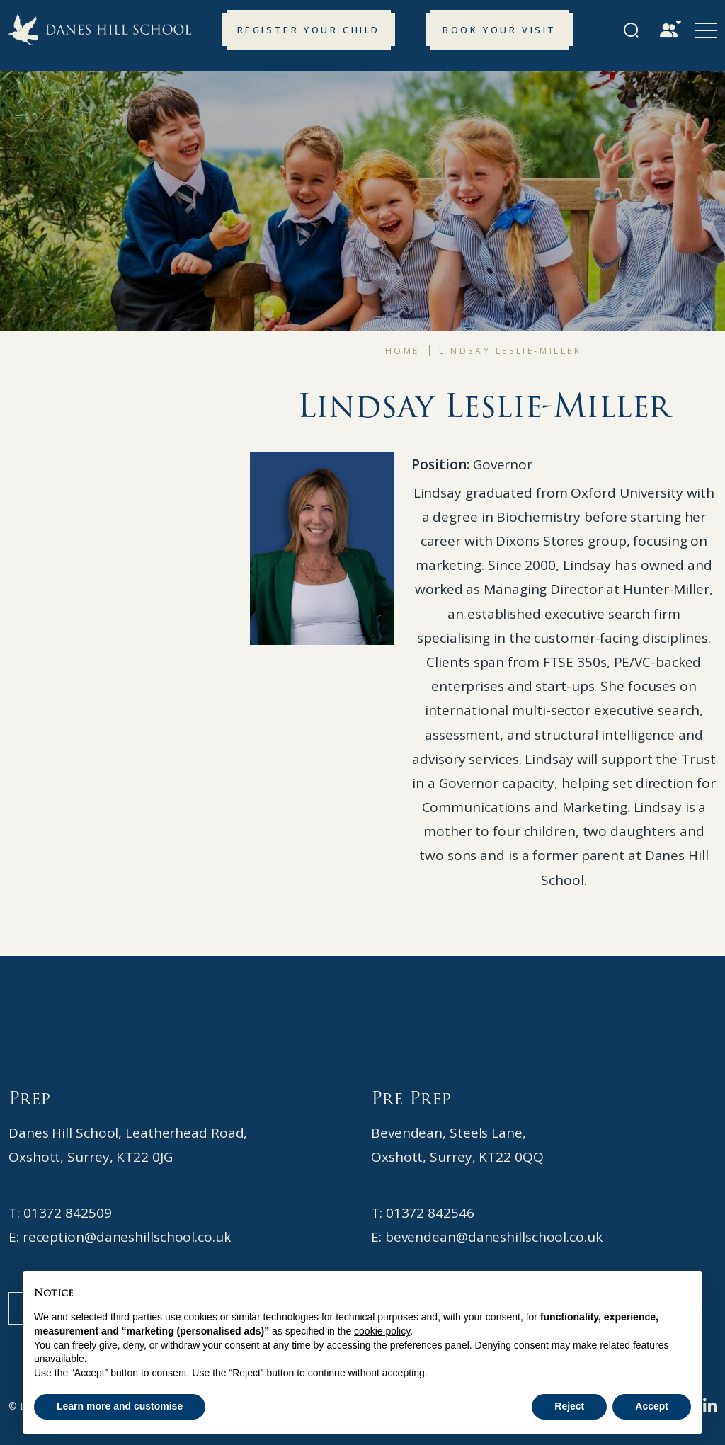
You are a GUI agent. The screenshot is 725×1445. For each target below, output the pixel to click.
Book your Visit (499, 29)
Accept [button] (651, 1406)
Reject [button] (569, 1406)
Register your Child (308, 29)
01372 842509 (67, 1213)
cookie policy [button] (382, 1331)
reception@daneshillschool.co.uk (127, 1237)
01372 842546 (430, 1213)
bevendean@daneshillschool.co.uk (494, 1237)
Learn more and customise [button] (120, 1406)
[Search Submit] (631, 30)
